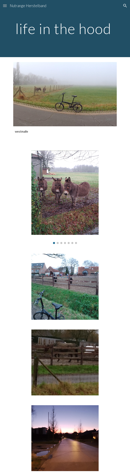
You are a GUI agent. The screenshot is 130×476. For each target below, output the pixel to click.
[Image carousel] (64, 197)
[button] (5, 5)
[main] (65, 29)
